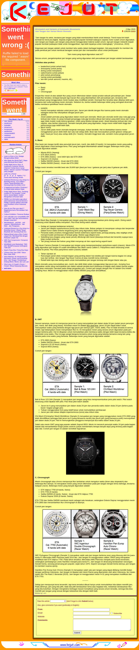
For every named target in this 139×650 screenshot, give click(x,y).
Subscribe (116, 613)
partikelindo (8, 131)
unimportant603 (9, 133)
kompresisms (8, 129)
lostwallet (7, 125)
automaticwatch (9, 137)
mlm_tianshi (8, 121)
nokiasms (7, 135)
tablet (6, 139)
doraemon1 (8, 127)
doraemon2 (8, 123)
